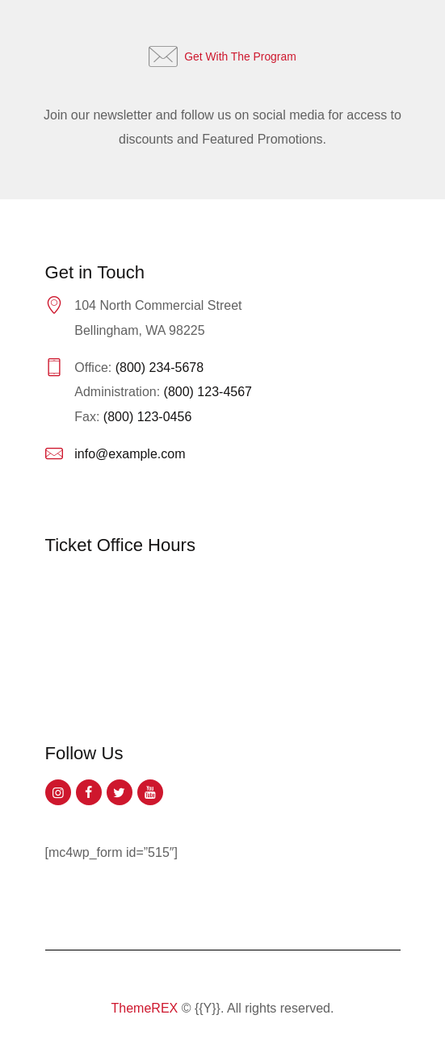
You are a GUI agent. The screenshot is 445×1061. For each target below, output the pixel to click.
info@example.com (129, 454)
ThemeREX (144, 1008)
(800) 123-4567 (208, 392)
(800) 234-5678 (159, 367)
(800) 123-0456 (147, 417)
